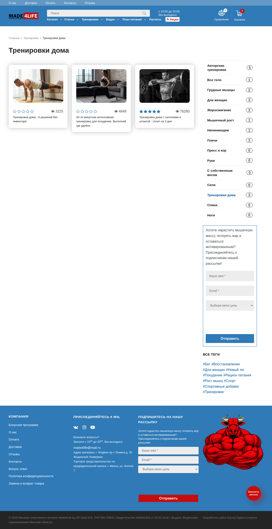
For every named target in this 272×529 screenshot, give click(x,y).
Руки (211, 160)
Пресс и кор (216, 150)
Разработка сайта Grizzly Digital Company (230, 517)
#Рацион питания (237, 375)
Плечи (212, 140)
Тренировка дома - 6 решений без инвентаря (35, 119)
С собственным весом (220, 173)
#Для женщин (214, 370)
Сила (211, 185)
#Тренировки (213, 392)
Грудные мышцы (221, 90)
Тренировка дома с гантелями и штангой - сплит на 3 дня (160, 119)
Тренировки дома (221, 195)
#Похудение (212, 375)
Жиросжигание (219, 110)
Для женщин (217, 100)
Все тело (214, 80)
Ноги (211, 215)
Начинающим (218, 130)
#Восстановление (225, 364)
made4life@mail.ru (86, 447)
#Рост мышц (213, 381)
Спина (212, 205)
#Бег (206, 364)
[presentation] (232, 323)
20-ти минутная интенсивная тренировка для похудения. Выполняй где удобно (101, 121)
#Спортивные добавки (221, 386)
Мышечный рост (220, 120)
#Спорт (230, 381)
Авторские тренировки (216, 68)
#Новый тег (235, 370)
